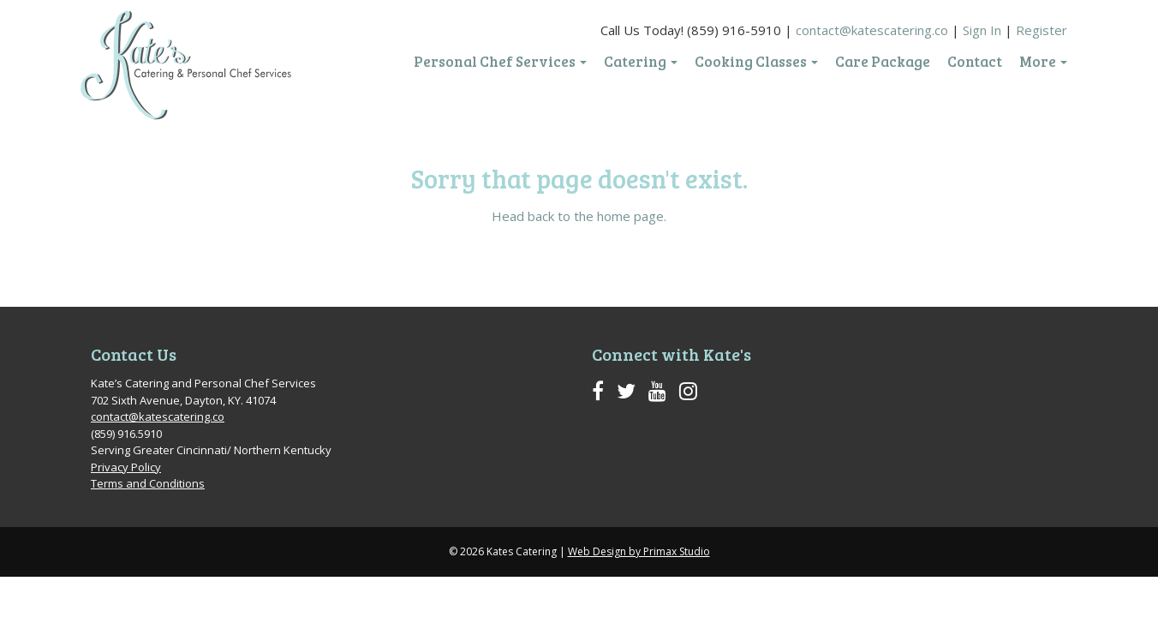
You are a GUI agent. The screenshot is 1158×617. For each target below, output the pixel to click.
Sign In (982, 30)
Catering (640, 61)
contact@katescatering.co (872, 30)
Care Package (882, 61)
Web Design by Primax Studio (639, 551)
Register (1041, 30)
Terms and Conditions (148, 483)
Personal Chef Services (500, 61)
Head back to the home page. (579, 216)
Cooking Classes (756, 61)
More (1043, 61)
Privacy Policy (126, 467)
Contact (974, 61)
